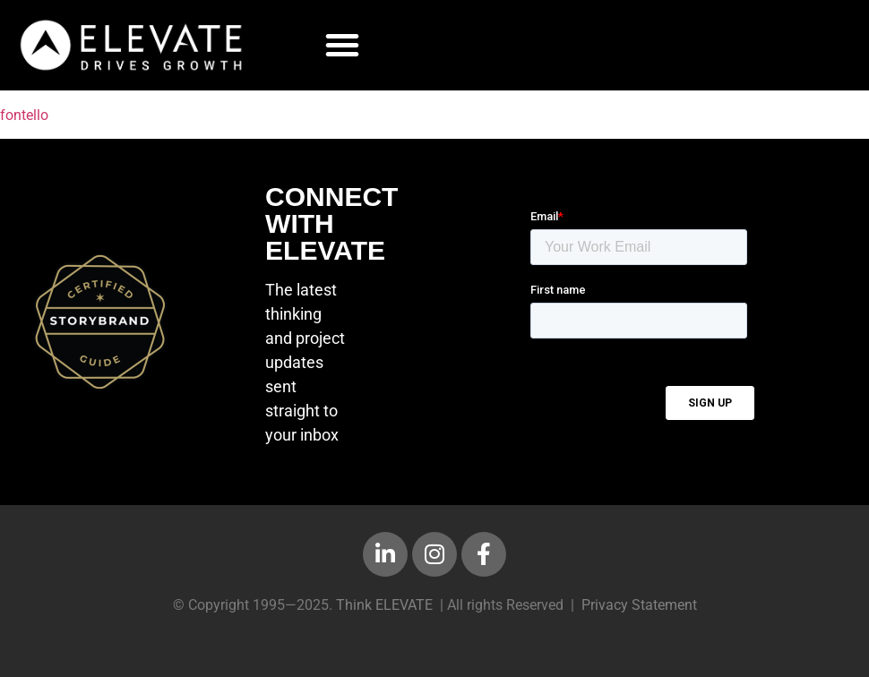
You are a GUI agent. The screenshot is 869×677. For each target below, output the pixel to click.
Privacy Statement (639, 604)
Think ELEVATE (384, 604)
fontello (24, 115)
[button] (342, 45)
